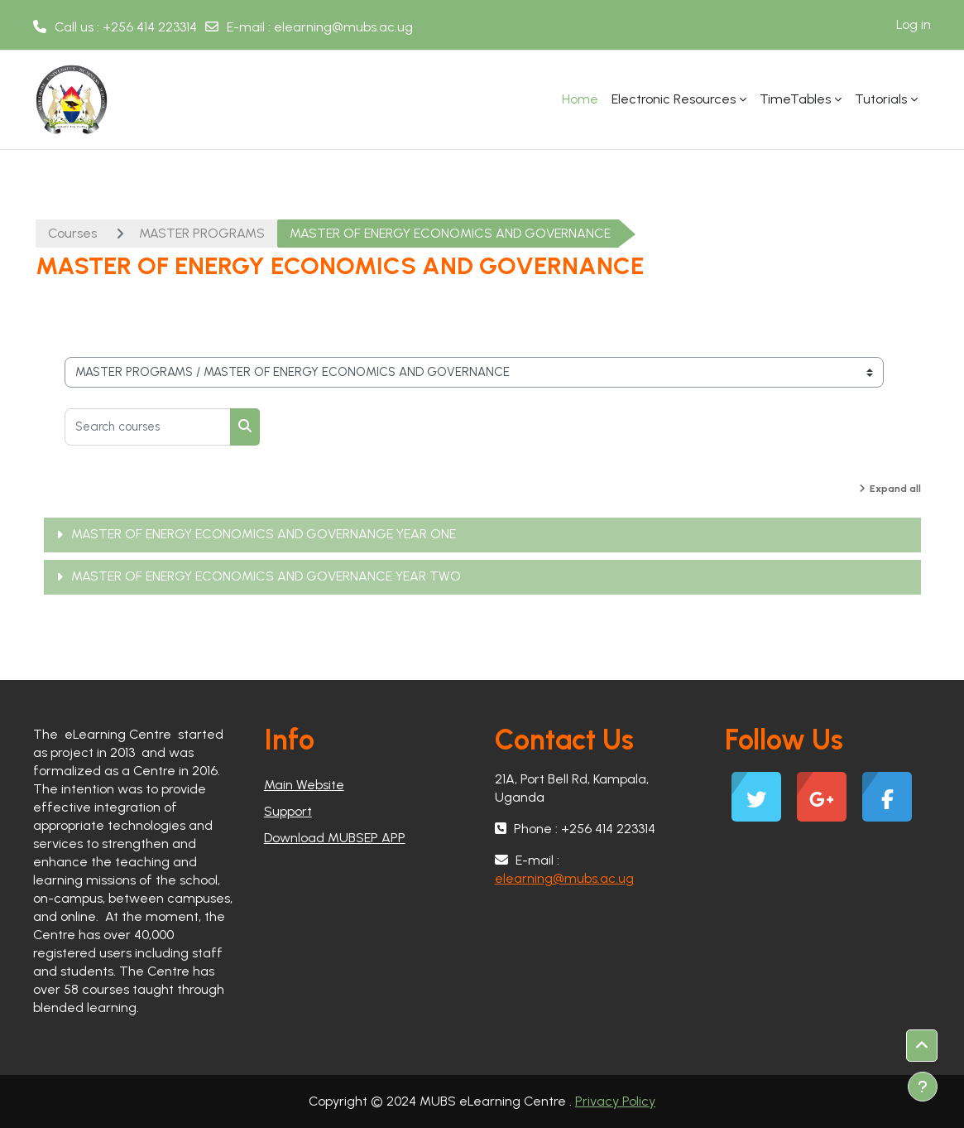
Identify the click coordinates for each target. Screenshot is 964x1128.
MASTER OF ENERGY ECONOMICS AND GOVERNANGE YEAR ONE (263, 534)
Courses (72, 233)
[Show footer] (923, 1086)
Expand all (895, 488)
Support (288, 811)
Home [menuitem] (580, 99)
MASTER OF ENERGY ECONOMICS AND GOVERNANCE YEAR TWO (266, 576)
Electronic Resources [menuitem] (673, 99)
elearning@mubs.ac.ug (343, 27)
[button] (922, 1045)
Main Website (304, 785)
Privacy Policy (615, 1101)
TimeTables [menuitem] (795, 99)
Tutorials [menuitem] (881, 99)
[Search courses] (148, 427)
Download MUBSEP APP (334, 838)
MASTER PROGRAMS (202, 233)
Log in (913, 24)
